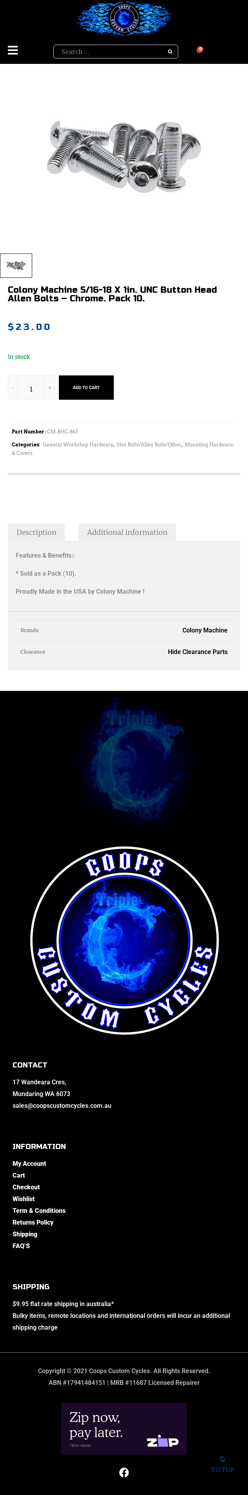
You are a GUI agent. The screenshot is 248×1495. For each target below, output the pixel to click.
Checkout (26, 1187)
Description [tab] (36, 532)
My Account (29, 1163)
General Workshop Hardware (78, 445)
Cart (19, 1175)
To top (222, 1465)
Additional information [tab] (127, 532)
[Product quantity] (31, 389)
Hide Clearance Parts (198, 652)
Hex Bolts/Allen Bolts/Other (149, 445)
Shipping (25, 1234)
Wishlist (24, 1199)
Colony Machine (205, 630)
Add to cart (86, 387)
